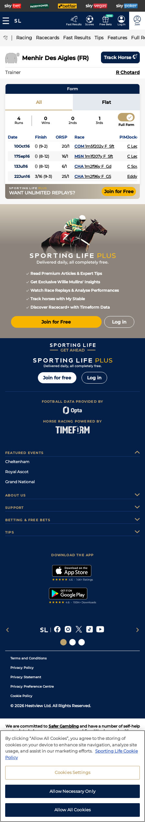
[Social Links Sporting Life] (63, 642)
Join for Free (119, 191)
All (39, 102)
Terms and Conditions (28, 658)
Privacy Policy (22, 668)
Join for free (57, 378)
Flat (106, 102)
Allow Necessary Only (72, 791)
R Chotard (128, 72)
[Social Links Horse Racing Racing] (72, 642)
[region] (72, 776)
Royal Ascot (16, 471)
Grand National (20, 481)
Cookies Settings (72, 772)
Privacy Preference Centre (32, 686)
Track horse (120, 57)
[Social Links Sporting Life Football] (81, 642)
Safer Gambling (64, 726)
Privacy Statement (25, 677)
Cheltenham (17, 461)
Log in (94, 378)
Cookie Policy (21, 696)
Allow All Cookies (72, 809)
